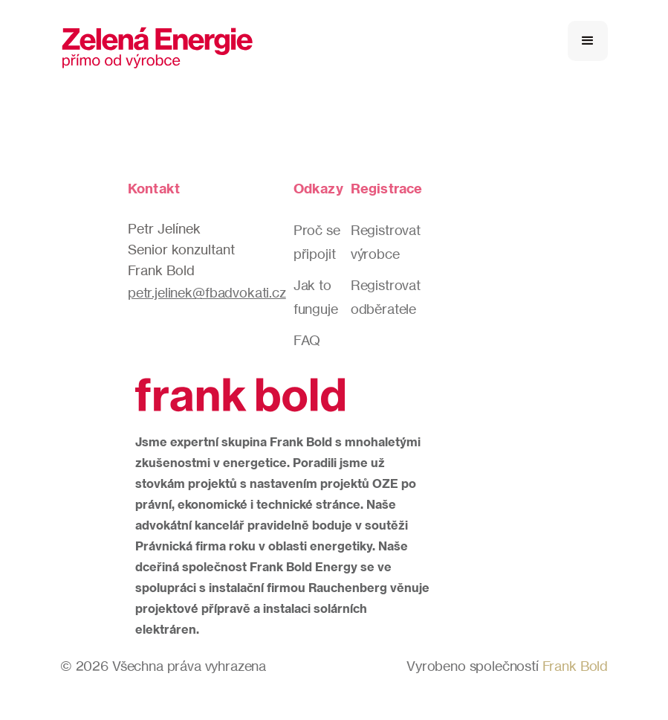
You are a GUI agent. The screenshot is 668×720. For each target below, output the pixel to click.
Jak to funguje (316, 297)
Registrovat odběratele (386, 297)
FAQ (307, 340)
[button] (588, 41)
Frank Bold (575, 666)
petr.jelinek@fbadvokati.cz (207, 292)
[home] (157, 41)
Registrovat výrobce (386, 242)
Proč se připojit (317, 242)
